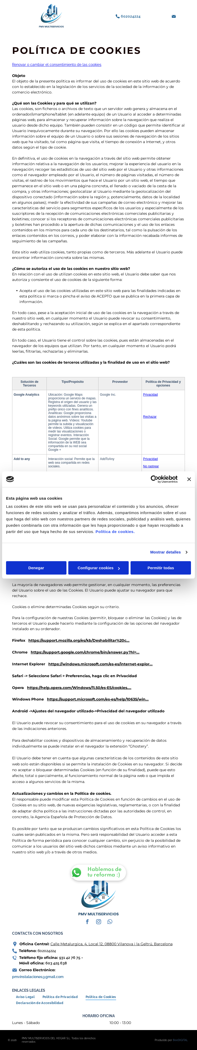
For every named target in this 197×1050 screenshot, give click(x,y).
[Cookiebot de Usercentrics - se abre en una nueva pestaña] (155, 479)
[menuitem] (25, 997)
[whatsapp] (109, 922)
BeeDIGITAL (180, 1040)
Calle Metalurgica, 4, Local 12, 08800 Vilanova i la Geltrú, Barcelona (111, 944)
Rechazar (150, 417)
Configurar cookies (98, 568)
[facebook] (87, 922)
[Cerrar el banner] (189, 479)
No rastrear (151, 466)
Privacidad (150, 394)
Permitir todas (161, 568)
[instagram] (98, 922)
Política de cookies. (115, 531)
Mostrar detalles (165, 552)
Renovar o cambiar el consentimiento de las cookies (56, 64)
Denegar (36, 568)
